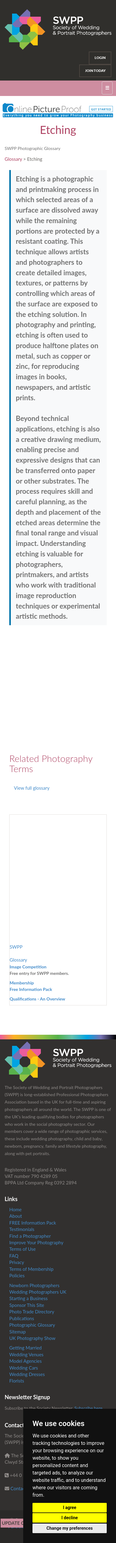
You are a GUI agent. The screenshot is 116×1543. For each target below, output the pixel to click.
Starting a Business (28, 1298)
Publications (21, 1318)
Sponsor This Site (26, 1305)
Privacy (16, 1262)
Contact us (21, 1488)
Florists (16, 1380)
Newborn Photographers (34, 1285)
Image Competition (28, 966)
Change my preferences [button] (69, 1528)
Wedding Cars (23, 1367)
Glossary (13, 159)
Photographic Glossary (32, 1325)
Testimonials (21, 1229)
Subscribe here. (89, 1408)
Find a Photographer (30, 1236)
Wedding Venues (26, 1354)
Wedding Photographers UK (38, 1292)
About (15, 1216)
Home (15, 1209)
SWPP (16, 947)
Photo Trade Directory (31, 1311)
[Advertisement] (58, 689)
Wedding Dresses (27, 1374)
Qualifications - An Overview (37, 998)
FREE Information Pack (32, 1222)
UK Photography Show (32, 1338)
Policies (16, 1275)
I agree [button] (69, 1507)
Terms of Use (22, 1249)
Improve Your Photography (36, 1242)
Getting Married (25, 1347)
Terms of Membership (31, 1269)
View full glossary (31, 788)
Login (100, 58)
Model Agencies (25, 1361)
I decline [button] (69, 1517)
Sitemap (17, 1331)
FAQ (14, 1255)
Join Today (95, 71)
